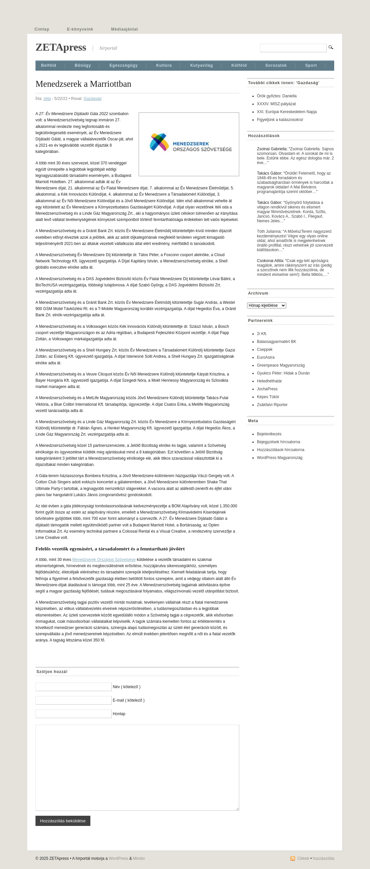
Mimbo (139, 858)
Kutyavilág (201, 65)
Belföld (49, 65)
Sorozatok (276, 65)
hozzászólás (324, 858)
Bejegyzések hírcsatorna (278, 442)
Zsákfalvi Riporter (272, 404)
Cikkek (303, 858)
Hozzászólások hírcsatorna (280, 449)
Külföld (239, 65)
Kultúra (164, 65)
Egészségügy (123, 65)
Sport (311, 65)
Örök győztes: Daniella (277, 96)
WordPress (118, 858)
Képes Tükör (268, 397)
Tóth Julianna (269, 231)
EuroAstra (265, 357)
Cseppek (264, 349)
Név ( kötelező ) (126, 687)
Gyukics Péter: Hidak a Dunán (283, 373)
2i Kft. (262, 333)
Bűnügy (83, 65)
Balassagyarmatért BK (276, 341)
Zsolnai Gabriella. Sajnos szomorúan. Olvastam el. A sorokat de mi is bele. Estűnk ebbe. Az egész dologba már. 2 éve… (295, 156)
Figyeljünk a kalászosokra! (280, 119)
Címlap (42, 29)
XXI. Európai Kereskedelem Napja (287, 111)
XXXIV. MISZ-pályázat (276, 104)
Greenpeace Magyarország (281, 365)
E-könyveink (80, 29)
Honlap (119, 714)
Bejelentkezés (269, 434)
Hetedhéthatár (269, 381)
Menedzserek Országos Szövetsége (104, 559)
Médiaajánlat (124, 29)
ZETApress (60, 47)
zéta (47, 98)
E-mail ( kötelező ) (129, 700)
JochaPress (267, 389)
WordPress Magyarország (280, 457)
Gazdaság (92, 98)
